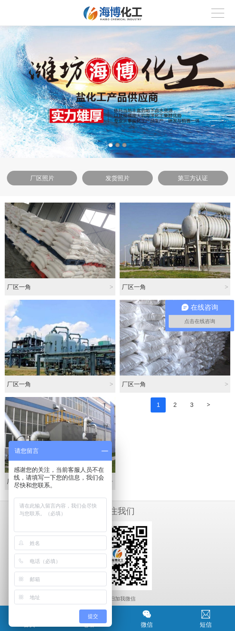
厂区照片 (42, 178)
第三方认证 (193, 178)
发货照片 (117, 178)
